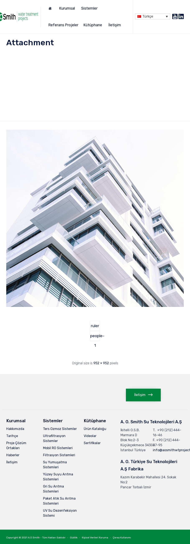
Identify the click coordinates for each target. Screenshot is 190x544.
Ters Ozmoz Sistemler (60, 429)
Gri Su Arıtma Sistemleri (53, 488)
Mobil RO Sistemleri (58, 448)
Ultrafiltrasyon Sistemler (54, 438)
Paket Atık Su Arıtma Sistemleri (59, 500)
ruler (95, 325)
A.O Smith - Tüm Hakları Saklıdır (47, 537)
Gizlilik (73, 537)
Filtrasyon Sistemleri (59, 455)
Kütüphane (93, 25)
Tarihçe (12, 436)
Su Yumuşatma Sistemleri (55, 464)
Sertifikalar (92, 443)
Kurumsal (67, 8)
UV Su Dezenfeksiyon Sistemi (60, 513)
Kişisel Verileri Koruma (95, 537)
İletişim (115, 25)
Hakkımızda (15, 429)
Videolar (90, 436)
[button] (143, 395)
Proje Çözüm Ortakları (16, 445)
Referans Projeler (63, 25)
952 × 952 (101, 363)
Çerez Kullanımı (122, 537)
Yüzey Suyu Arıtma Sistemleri (58, 476)
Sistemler (90, 8)
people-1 (95, 337)
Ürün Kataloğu (95, 429)
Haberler (12, 455)
